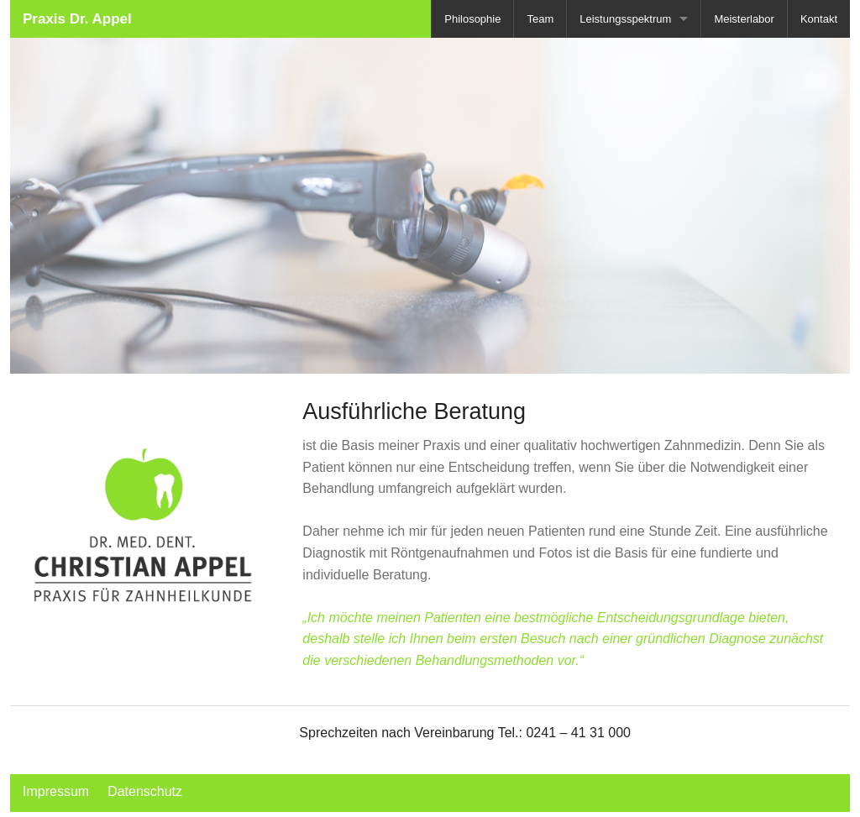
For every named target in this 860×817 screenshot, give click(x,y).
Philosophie (472, 19)
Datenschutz (145, 791)
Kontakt (818, 19)
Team (540, 19)
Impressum (56, 791)
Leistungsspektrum (625, 19)
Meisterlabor (744, 19)
